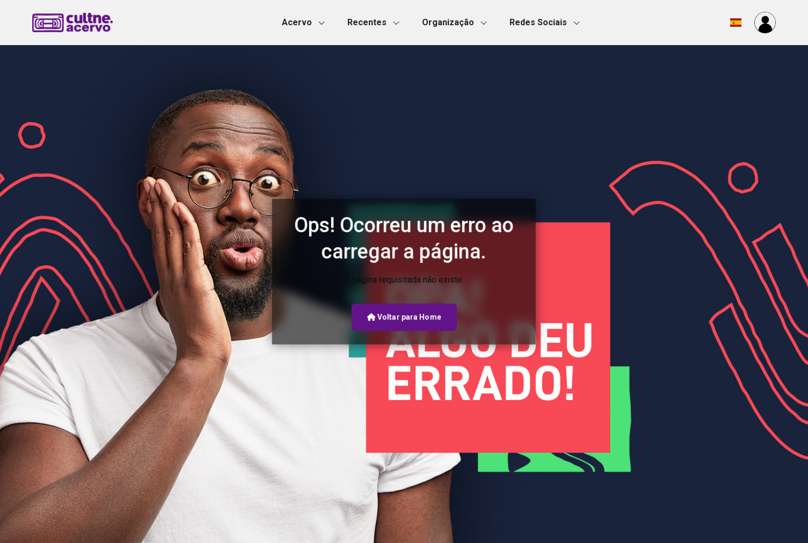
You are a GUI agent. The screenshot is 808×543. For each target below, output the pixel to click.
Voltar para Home (404, 317)
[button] (306, 22)
